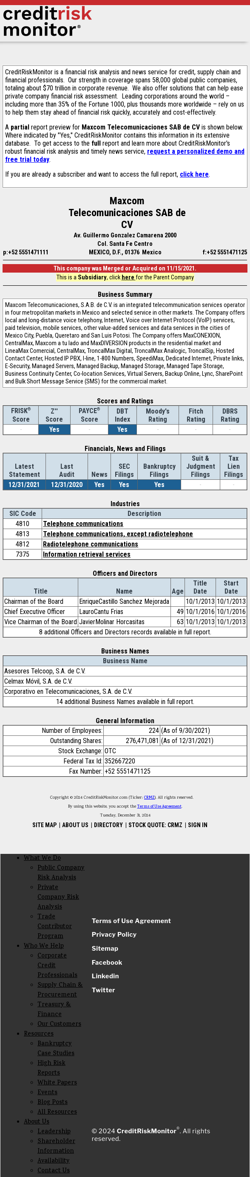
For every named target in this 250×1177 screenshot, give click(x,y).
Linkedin (105, 976)
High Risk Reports (51, 1068)
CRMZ (149, 798)
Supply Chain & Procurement (60, 990)
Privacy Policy (114, 934)
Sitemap (105, 948)
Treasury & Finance (54, 1010)
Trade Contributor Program (54, 927)
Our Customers (59, 1025)
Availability (53, 1161)
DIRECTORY (108, 825)
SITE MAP (44, 825)
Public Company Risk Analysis (61, 873)
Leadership (54, 1132)
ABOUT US (75, 825)
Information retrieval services (87, 554)
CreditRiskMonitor (146, 1131)
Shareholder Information (56, 1147)
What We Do (42, 859)
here (129, 277)
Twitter (103, 990)
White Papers (57, 1083)
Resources (39, 1034)
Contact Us (53, 1171)
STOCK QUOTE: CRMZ (155, 825)
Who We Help (44, 947)
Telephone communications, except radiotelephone (118, 534)
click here (194, 174)
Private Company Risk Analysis (58, 897)
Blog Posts (52, 1103)
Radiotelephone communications (90, 544)
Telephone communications (83, 524)
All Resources (57, 1113)
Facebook (107, 962)
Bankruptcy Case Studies (55, 1049)
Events (47, 1093)
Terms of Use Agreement (159, 807)
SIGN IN (197, 825)
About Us (36, 1122)
